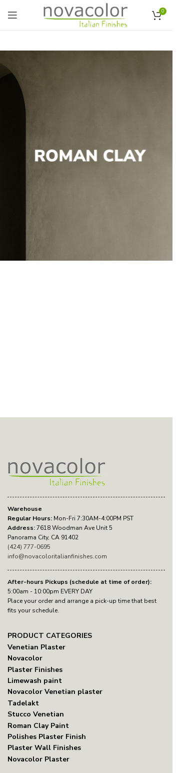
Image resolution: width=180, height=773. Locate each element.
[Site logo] (86, 15)
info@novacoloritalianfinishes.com (57, 556)
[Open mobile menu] (12, 15)
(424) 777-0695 (29, 547)
